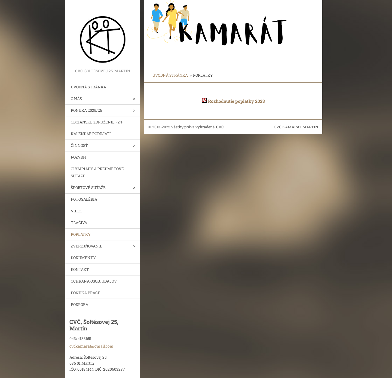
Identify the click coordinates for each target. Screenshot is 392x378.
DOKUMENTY (83, 257)
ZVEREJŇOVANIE (86, 246)
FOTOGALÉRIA (84, 199)
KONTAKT (80, 269)
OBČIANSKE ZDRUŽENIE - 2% (96, 122)
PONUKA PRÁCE (85, 292)
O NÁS (76, 98)
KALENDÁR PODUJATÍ (91, 133)
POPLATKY (81, 234)
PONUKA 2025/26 (86, 110)
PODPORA (79, 304)
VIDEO (76, 210)
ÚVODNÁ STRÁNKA (88, 86)
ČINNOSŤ (79, 145)
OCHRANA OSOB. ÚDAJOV (94, 281)
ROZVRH (78, 157)
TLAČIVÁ (79, 222)
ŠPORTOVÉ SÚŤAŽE (88, 187)
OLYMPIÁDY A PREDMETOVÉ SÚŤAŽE (97, 172)
